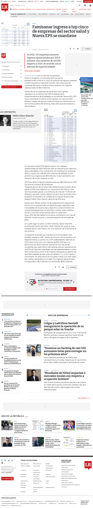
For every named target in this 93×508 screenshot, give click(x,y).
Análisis (48, 463)
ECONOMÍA (22, 9)
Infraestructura (37, 481)
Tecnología (7, 331)
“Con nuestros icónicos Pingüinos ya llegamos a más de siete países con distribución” (13, 323)
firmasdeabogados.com (52, 501)
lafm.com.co (72, 503)
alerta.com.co (5, 505)
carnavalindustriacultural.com (28, 503)
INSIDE (89, 9)
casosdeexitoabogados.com (9, 503)
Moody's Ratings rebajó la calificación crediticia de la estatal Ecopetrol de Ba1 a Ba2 (53, 427)
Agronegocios (25, 463)
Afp (58, 14)
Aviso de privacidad (67, 474)
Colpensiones (65, 14)
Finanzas (23, 476)
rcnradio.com (52, 503)
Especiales (36, 474)
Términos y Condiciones (68, 476)
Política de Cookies (67, 482)
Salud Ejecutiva (50, 487)
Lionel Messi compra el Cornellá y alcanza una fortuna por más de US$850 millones (84, 426)
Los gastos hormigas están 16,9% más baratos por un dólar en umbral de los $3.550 (13, 373)
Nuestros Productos (67, 469)
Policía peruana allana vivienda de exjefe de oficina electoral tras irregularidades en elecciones (21, 428)
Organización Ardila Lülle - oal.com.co (85, 502)
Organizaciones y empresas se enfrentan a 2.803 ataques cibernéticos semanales (84, 443)
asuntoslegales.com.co (8, 501)
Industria (7, 319)
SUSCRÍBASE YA (70, 289)
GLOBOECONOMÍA (41, 9)
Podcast (23, 487)
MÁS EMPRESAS (83, 398)
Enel (72, 14)
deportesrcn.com (16, 505)
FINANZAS (15, 9)
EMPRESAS (28, 9)
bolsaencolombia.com (67, 501)
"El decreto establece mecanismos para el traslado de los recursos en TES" (21, 442)
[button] (27, 282)
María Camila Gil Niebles (32, 70)
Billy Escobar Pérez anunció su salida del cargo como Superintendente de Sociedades (53, 443)
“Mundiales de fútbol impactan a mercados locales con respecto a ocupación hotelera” (64, 376)
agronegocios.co (22, 501)
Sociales (23, 491)
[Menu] (11, 9)
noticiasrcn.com (62, 503)
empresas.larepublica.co (35, 501)
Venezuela (52, 14)
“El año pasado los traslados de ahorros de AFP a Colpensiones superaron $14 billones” (12, 361)
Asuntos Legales (25, 466)
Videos (35, 491)
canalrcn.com (43, 503)
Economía (49, 470)
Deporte (78, 421)
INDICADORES (83, 9)
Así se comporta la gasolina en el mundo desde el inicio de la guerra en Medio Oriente (12, 386)
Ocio (47, 483)
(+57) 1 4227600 (6, 472)
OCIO (33, 9)
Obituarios (36, 483)
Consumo (23, 470)
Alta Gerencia (37, 463)
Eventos (48, 474)
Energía (6, 381)
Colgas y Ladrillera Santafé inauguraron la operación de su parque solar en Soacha (64, 326)
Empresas (23, 474)
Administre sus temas (9, 86)
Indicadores (24, 481)
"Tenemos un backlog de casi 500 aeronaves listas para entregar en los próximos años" (65, 351)
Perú (15, 421)
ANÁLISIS (58, 9)
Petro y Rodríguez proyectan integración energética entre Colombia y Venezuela (12, 348)
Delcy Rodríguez (43, 14)
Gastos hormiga (79, 14)
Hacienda (6, 344)
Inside (47, 481)
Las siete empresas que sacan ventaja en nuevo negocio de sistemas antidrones (12, 336)
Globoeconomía (50, 476)
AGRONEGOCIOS (50, 9)
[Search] (79, 5)
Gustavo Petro (32, 14)
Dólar (87, 14)
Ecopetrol (14, 16)
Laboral (6, 356)
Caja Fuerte (36, 466)
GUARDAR (86, 49)
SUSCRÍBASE (88, 1)
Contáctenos (65, 471)
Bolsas (6, 368)
